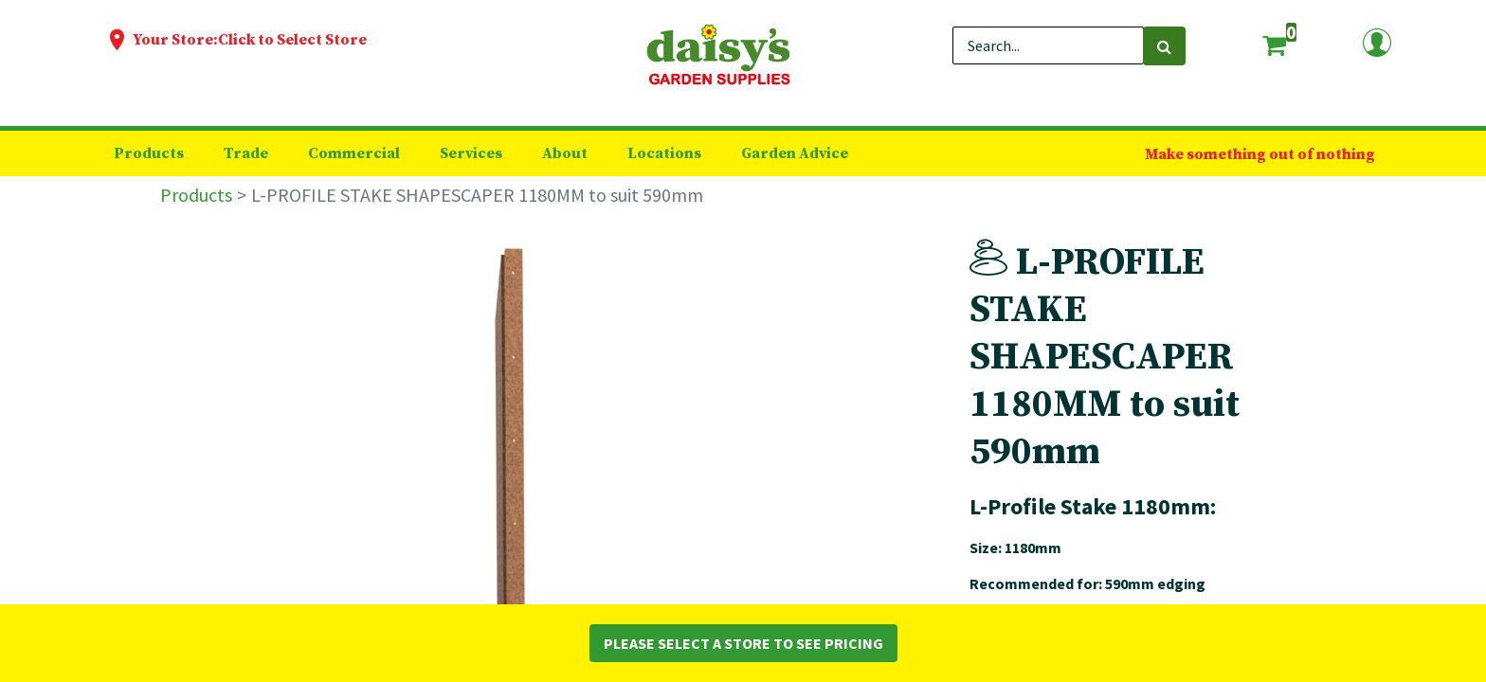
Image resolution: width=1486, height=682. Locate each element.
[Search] (1164, 46)
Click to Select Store (292, 39)
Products (196, 194)
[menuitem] (149, 153)
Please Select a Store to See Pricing (743, 643)
